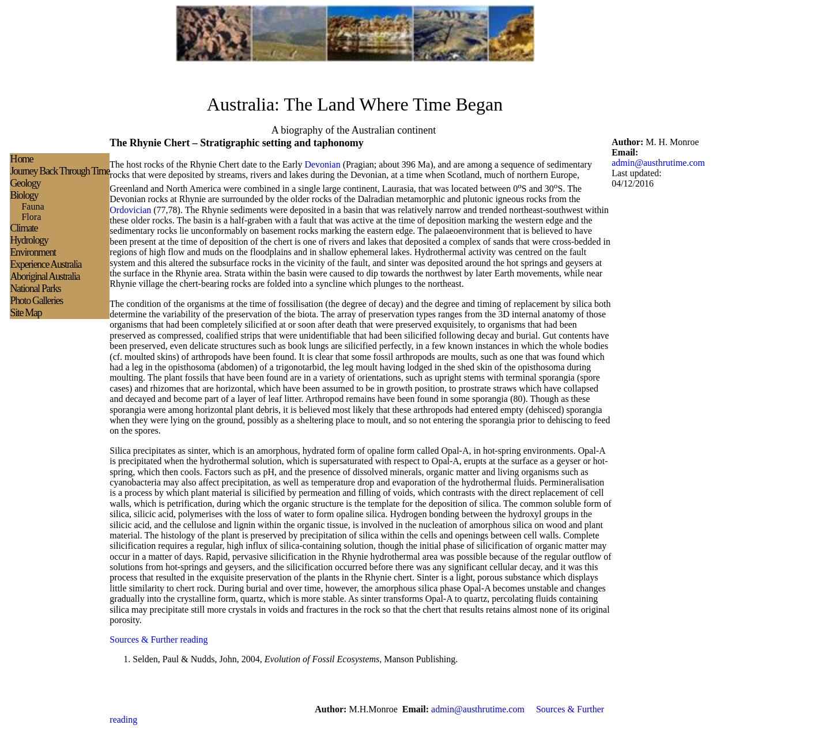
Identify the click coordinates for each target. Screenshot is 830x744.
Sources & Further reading (158, 639)
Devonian (322, 164)
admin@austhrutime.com (658, 163)
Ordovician (130, 210)
